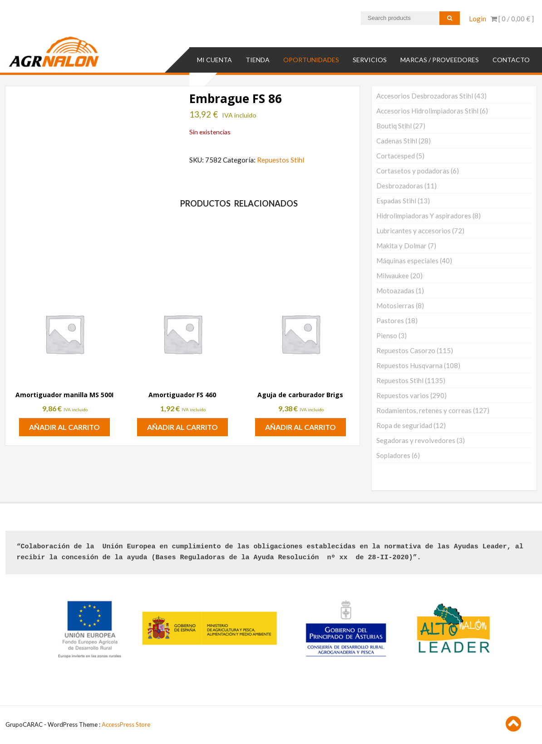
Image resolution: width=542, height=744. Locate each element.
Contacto (511, 60)
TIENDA (258, 60)
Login (477, 19)
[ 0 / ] (512, 19)
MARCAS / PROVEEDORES (439, 60)
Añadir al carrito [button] (64, 427)
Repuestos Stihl (280, 160)
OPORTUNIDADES (311, 60)
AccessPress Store (126, 724)
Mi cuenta (214, 60)
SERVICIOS (370, 60)
